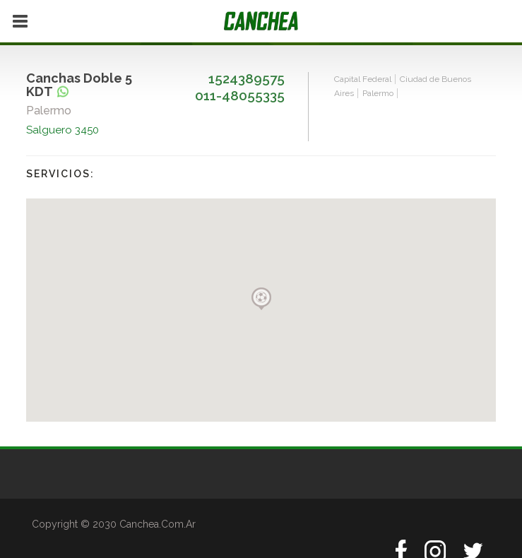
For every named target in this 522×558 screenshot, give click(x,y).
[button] (261, 298)
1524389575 (246, 78)
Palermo (377, 93)
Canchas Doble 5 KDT (79, 85)
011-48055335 (240, 95)
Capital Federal (362, 79)
